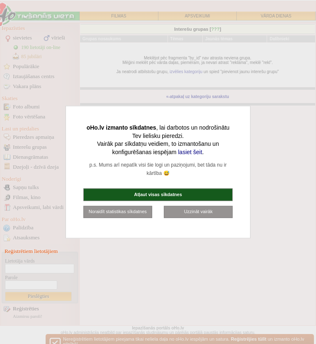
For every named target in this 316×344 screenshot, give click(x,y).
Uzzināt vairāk (198, 211)
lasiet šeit (190, 151)
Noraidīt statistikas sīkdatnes (118, 211)
